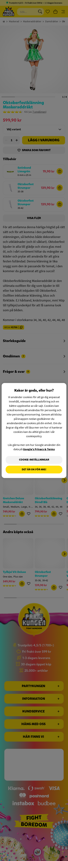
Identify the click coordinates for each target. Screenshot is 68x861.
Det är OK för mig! (34, 469)
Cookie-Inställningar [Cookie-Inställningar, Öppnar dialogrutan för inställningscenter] (34, 459)
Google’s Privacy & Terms (39, 449)
